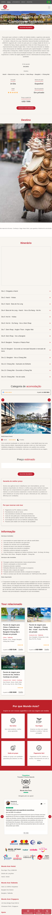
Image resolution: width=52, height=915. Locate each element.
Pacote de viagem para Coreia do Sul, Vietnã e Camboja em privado (11, 674)
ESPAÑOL (3, 2)
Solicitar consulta (28, 912)
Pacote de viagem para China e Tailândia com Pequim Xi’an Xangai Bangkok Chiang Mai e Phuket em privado (11, 629)
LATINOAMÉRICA (16, 2)
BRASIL (9, 2)
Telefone (47, 912)
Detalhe (21, 649)
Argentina (29, 2)
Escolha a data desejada (26, 108)
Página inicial (4, 23)
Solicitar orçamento (26, 27)
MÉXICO (23, 2)
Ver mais (25, 833)
